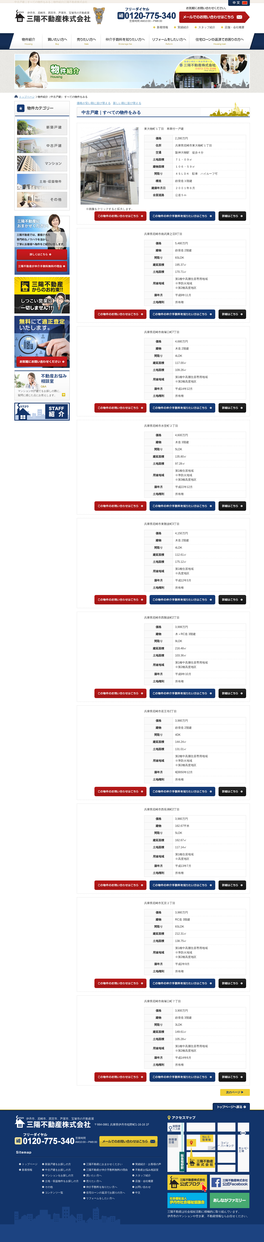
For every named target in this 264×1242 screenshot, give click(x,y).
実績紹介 (183, 27)
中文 (137, 1192)
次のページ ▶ (235, 1092)
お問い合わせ (143, 1187)
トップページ (27, 96)
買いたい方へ (94, 1175)
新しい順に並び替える (127, 103)
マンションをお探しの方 (59, 1175)
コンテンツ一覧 (54, 1192)
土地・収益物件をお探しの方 (62, 1181)
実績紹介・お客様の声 (148, 1164)
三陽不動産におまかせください (104, 1164)
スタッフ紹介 (206, 27)
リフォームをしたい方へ (100, 1198)
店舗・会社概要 (234, 27)
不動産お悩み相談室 (146, 1169)
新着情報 (162, 27)
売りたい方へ (94, 1181)
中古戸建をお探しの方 (58, 1169)
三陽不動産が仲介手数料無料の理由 (107, 1169)
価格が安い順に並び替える (94, 103)
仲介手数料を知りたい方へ (101, 1187)
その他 (49, 1187)
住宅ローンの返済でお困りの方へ (105, 1192)
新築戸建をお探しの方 (58, 1164)
